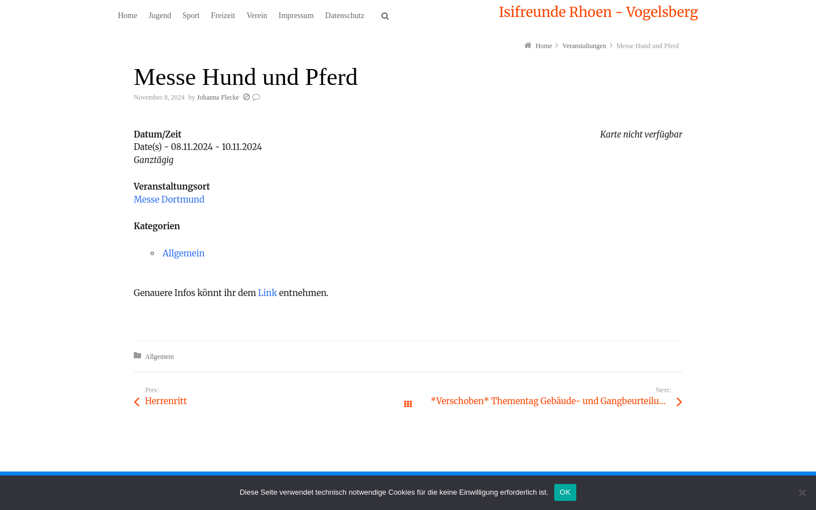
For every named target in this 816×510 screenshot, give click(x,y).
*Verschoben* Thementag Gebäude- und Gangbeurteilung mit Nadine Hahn (556, 401)
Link (267, 293)
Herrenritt (166, 401)
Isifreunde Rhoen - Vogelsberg (598, 12)
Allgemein (184, 253)
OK (565, 492)
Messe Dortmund (169, 199)
